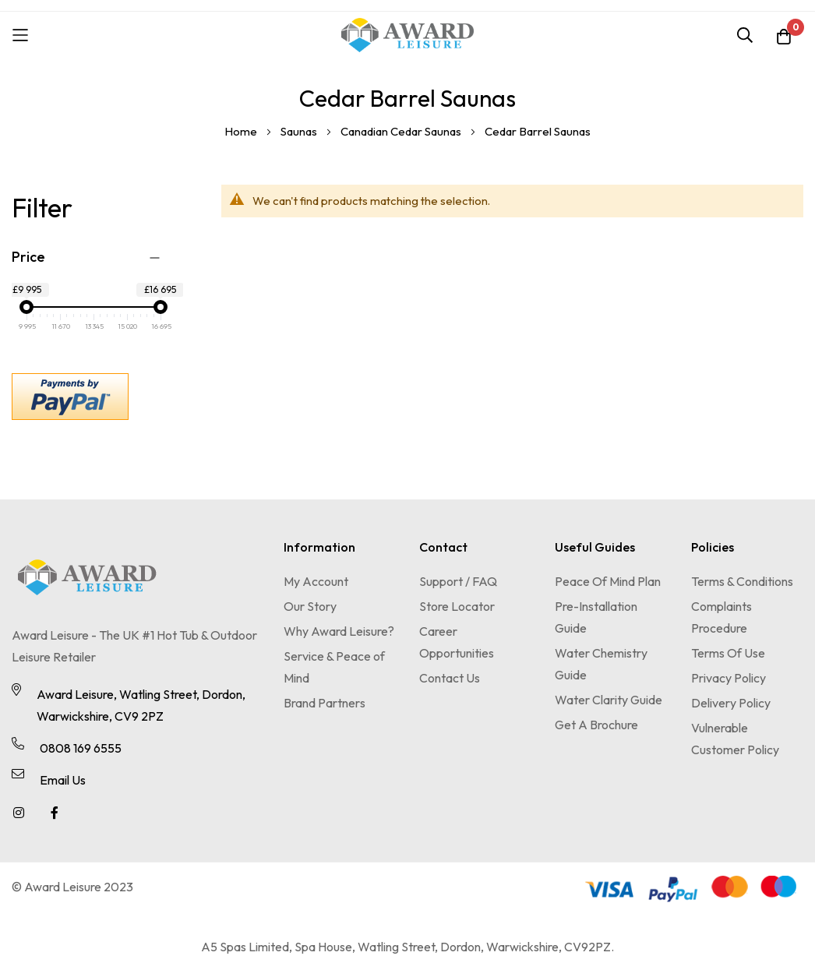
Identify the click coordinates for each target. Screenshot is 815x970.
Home (241, 131)
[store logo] (407, 35)
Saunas (299, 131)
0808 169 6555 (81, 748)
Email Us (63, 780)
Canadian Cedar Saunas (402, 131)
